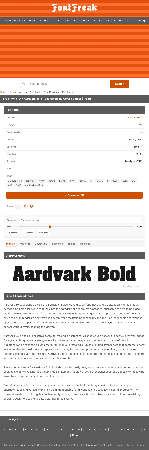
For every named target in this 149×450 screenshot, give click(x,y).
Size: (9, 226)
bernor (62, 180)
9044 (73, 180)
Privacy (141, 444)
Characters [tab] (41, 243)
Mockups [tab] (85, 243)
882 (10, 185)
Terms (130, 444)
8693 (18, 185)
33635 (115, 180)
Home (3, 92)
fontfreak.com (93, 444)
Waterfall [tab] (25, 243)
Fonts (13, 92)
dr (91, 180)
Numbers (43, 232)
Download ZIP (74, 195)
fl (107, 180)
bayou (83, 180)
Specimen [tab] (57, 243)
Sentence (14, 232)
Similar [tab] (71, 243)
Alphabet (28, 232)
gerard (51, 180)
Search (119, 83)
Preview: (11, 220)
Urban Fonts (26, 444)
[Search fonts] (68, 84)
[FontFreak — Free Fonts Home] (74, 8)
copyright (30, 180)
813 (133, 180)
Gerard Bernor (72, 98)
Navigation (12, 419)
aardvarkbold (15, 180)
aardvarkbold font (34, 185)
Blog (142, 20)
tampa (100, 180)
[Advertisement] (74, 51)
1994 (41, 180)
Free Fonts (10, 98)
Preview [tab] (10, 243)
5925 (125, 180)
